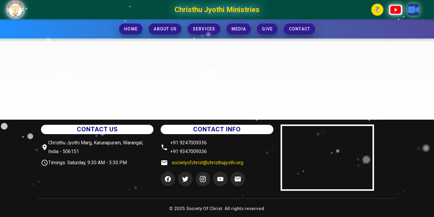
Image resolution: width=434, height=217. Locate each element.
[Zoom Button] (413, 9)
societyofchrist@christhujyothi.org (207, 162)
